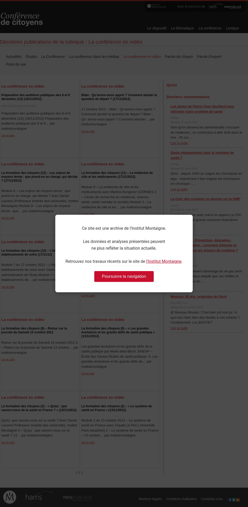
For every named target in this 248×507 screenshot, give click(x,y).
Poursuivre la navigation (124, 276)
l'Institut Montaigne (164, 261)
